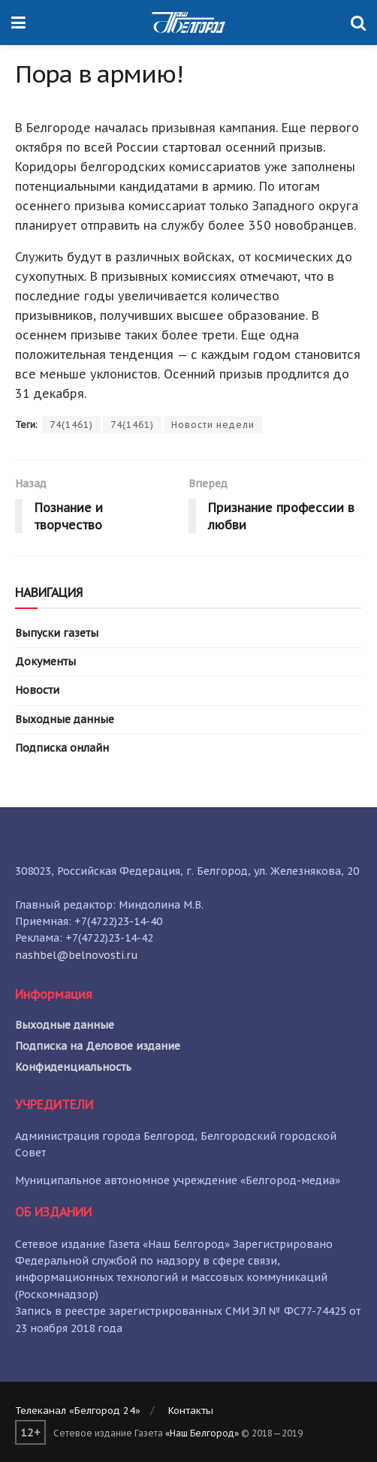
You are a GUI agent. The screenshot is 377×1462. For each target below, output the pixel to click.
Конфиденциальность (73, 1067)
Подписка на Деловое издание (97, 1046)
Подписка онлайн (62, 748)
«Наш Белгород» (202, 1433)
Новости (37, 690)
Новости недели (213, 424)
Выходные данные (64, 719)
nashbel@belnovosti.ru (76, 955)
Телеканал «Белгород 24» (77, 1410)
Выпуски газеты (56, 633)
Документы (45, 661)
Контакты (190, 1410)
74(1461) (71, 424)
